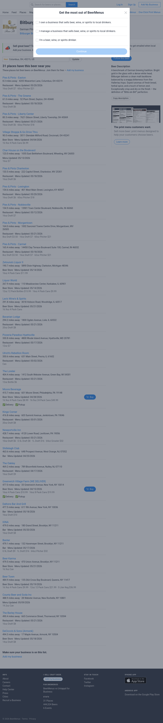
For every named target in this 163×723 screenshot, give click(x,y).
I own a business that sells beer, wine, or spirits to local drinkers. (75, 22)
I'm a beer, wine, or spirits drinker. (58, 40)
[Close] (125, 12)
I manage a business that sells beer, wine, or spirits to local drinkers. (77, 31)
